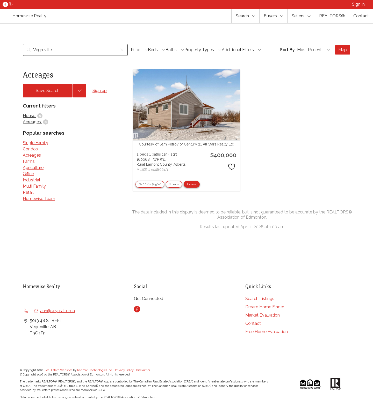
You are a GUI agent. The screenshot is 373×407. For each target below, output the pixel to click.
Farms (29, 161)
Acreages (32, 155)
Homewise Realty (29, 15)
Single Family (35, 142)
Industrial (31, 180)
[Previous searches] (79, 90)
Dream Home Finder (264, 306)
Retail (28, 192)
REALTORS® (332, 15)
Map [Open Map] (342, 49)
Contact (361, 15)
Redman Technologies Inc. (95, 370)
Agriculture (33, 167)
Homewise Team (39, 198)
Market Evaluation (262, 315)
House (191, 184)
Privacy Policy (124, 370)
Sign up (99, 90)
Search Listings (259, 298)
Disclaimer (143, 370)
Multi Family (34, 186)
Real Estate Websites (59, 370)
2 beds (174, 184)
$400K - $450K (150, 184)
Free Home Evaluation (266, 331)
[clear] (39, 115)
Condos (30, 149)
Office (28, 173)
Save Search (48, 90)
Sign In (358, 4)
